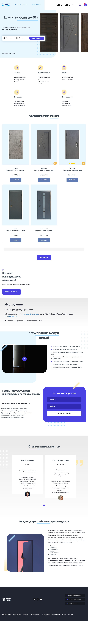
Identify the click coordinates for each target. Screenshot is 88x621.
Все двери (44, 264)
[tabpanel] (27, 480)
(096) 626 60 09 (36, 5)
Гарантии (26, 615)
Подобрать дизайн (11, 298)
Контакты (75, 615)
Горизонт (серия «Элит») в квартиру (72, 175)
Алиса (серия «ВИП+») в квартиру (15, 175)
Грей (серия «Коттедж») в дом (15, 236)
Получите (15, 21)
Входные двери (7, 615)
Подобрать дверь (37, 44)
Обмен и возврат (37, 615)
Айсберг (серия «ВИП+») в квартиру (44, 175)
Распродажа (17, 615)
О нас (67, 615)
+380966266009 (10, 323)
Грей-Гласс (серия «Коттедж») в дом (44, 236)
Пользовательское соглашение (54, 615)
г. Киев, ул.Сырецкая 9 (20, 5)
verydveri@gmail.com (31, 320)
